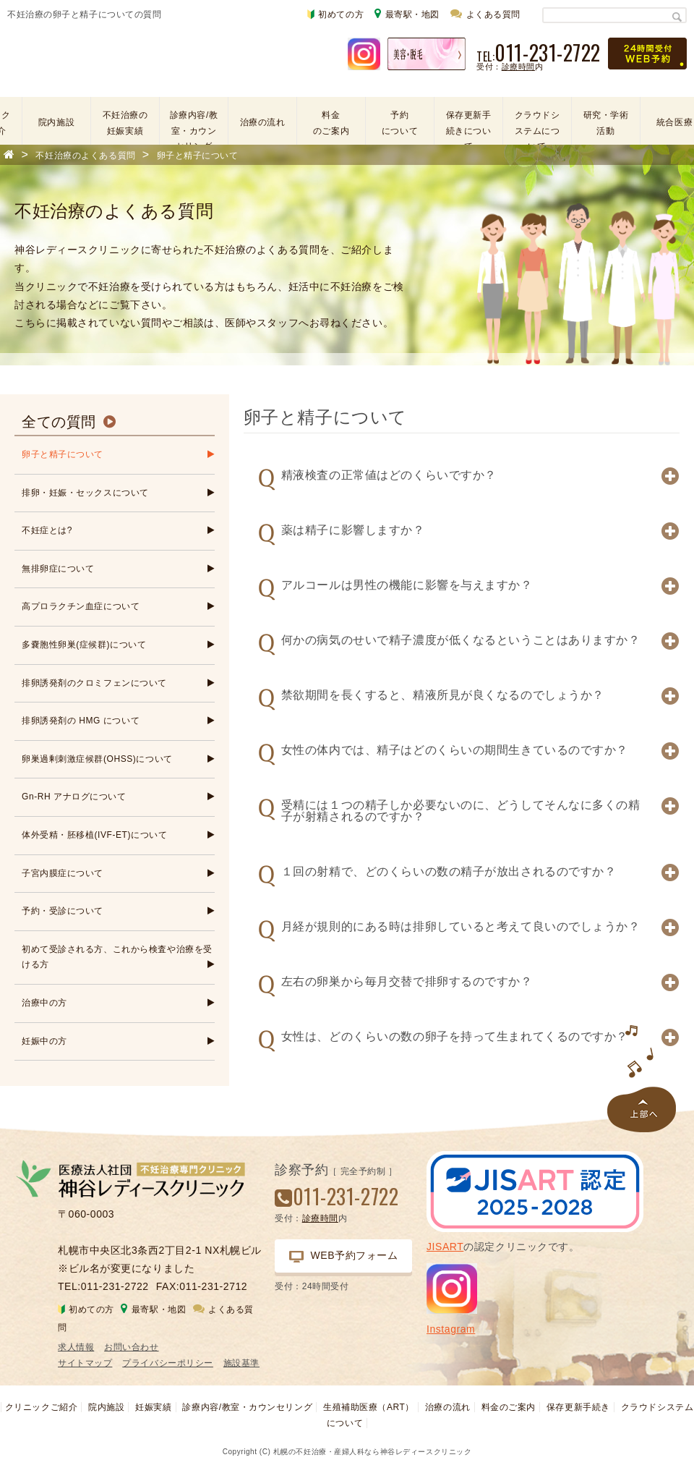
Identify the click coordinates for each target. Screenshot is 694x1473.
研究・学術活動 (606, 123)
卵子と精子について (62, 454)
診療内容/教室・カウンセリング (194, 123)
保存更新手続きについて (469, 123)
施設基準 (241, 1363)
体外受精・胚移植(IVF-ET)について (94, 835)
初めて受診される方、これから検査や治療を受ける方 (117, 957)
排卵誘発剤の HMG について (81, 721)
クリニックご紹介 (41, 1407)
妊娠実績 (153, 1407)
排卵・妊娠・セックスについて (85, 493)
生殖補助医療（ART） (368, 1407)
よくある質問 (485, 13)
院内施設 (56, 122)
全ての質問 (59, 422)
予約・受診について (62, 911)
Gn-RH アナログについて (74, 796)
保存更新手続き (578, 1407)
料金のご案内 (331, 123)
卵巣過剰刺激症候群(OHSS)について (97, 759)
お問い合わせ (131, 1347)
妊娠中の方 (44, 1041)
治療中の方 (44, 1003)
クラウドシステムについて (537, 123)
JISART (445, 1246)
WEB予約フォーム (343, 1255)
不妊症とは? (47, 530)
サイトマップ (85, 1363)
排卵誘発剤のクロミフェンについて (94, 683)
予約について (400, 123)
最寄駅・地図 (407, 13)
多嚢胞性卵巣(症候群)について (84, 645)
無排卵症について (58, 569)
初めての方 (335, 14)
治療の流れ (263, 122)
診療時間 (518, 66)
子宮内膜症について (62, 873)
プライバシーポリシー (167, 1363)
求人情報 (76, 1347)
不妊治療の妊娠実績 (125, 123)
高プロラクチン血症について (81, 606)
